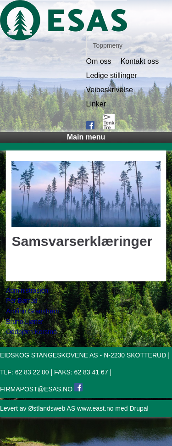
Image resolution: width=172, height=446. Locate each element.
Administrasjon (27, 290)
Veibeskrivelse (109, 90)
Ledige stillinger (111, 75)
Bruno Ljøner (24, 321)
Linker (96, 104)
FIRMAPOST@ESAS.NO (36, 389)
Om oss (98, 61)
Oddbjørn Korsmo (31, 331)
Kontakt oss (140, 61)
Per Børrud (21, 300)
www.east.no (95, 408)
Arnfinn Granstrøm (32, 311)
